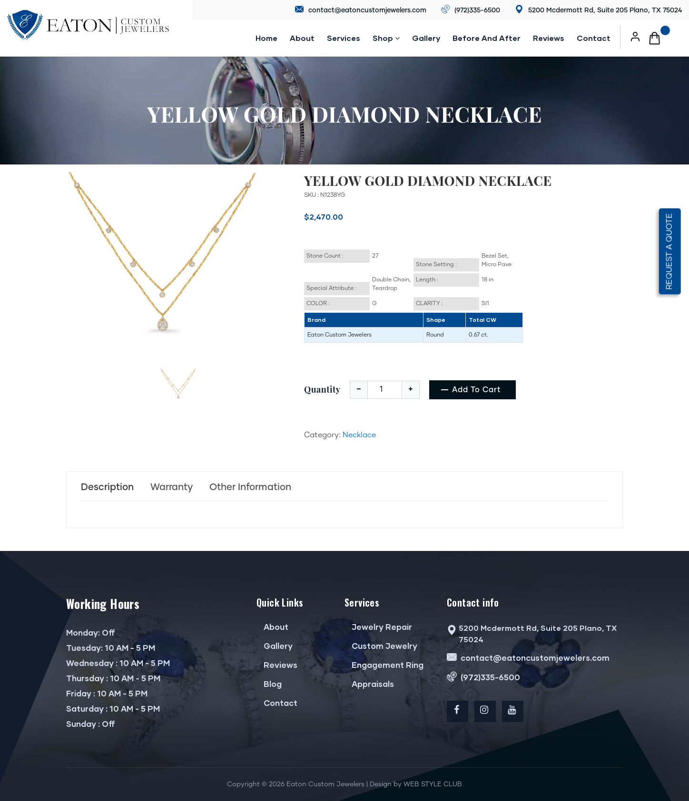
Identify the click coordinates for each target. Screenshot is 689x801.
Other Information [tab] (250, 487)
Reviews (276, 665)
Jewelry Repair (378, 627)
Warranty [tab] (171, 487)
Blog (269, 684)
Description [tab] (107, 487)
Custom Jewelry (380, 646)
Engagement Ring (383, 665)
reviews (548, 37)
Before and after (487, 37)
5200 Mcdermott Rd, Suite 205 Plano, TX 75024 (598, 10)
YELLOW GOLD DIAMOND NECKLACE (427, 181)
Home (266, 37)
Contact (593, 37)
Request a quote (670, 251)
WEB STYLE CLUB (433, 784)
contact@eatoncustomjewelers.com (360, 10)
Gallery (426, 37)
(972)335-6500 (470, 10)
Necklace (359, 435)
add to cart (476, 390)
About (302, 37)
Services (343, 37)
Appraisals (369, 684)
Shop (386, 38)
